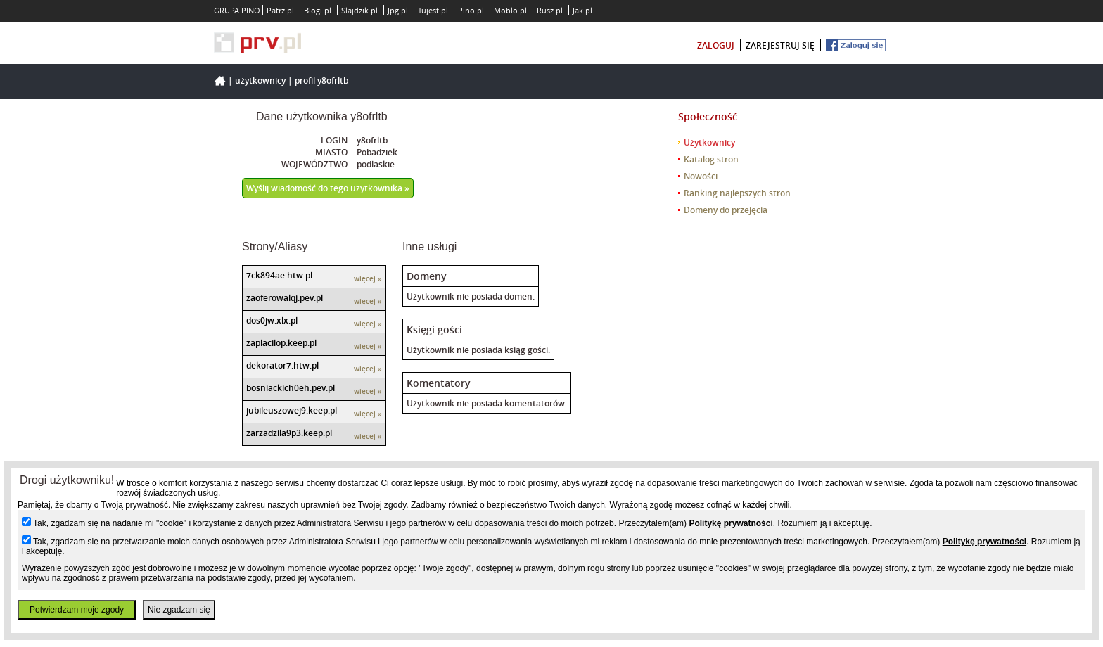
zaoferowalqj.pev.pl (284, 298)
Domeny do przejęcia (725, 210)
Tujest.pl (433, 10)
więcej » (368, 278)
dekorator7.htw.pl (282, 365)
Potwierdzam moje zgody (77, 610)
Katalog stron (711, 159)
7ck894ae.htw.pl (279, 275)
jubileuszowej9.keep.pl (291, 410)
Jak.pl (582, 10)
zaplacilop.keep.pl (281, 343)
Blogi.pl (317, 10)
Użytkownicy (260, 81)
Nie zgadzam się (179, 610)
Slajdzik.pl (359, 10)
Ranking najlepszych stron (737, 193)
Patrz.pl (280, 10)
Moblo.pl (510, 10)
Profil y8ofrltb (321, 81)
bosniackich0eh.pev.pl (290, 388)
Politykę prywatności (730, 523)
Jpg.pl (398, 10)
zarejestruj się (780, 45)
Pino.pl (471, 10)
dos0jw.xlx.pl (272, 320)
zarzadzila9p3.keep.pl (289, 433)
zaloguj (715, 45)
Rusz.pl (550, 10)
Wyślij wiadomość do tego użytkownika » (327, 188)
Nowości (701, 176)
